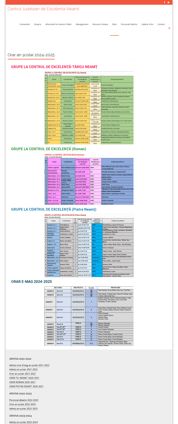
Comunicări (24, 23)
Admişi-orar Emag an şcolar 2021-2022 (29, 354)
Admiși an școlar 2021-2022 (23, 359)
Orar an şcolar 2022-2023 (22, 394)
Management (82, 23)
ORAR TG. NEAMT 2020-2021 (24, 367)
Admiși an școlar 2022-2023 (23, 398)
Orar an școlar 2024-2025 (22, 416)
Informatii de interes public (58, 23)
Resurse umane (100, 23)
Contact (161, 23)
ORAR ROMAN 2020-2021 (22, 371)
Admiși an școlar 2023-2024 (23, 411)
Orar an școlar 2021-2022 (22, 363)
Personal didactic (129, 23)
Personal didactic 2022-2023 (23, 389)
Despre (37, 23)
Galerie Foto (147, 23)
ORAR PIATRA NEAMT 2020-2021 (26, 376)
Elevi (114, 23)
